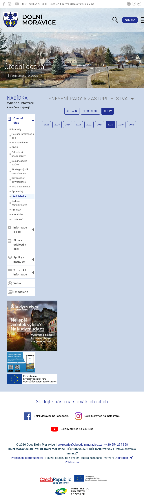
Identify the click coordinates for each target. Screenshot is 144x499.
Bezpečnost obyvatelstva (19, 179)
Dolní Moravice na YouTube (72, 429)
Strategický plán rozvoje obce (20, 171)
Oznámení (17, 219)
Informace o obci (17, 229)
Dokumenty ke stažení (19, 162)
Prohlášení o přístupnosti (27, 458)
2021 (99, 124)
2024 (67, 124)
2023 (78, 124)
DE (139, 4)
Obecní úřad (15, 120)
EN (134, 4)
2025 (57, 124)
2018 (131, 124)
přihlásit (130, 20)
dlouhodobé (90, 111)
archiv (107, 111)
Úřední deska (19, 196)
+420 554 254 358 (116, 444)
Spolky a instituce (16, 259)
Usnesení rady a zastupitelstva (86, 98)
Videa (14, 283)
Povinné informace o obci (23, 135)
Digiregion (121, 458)
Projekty (16, 209)
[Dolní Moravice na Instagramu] (9, 4)
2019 (120, 124)
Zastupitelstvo (20, 142)
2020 (110, 124)
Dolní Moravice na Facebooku (46, 416)
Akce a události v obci (17, 245)
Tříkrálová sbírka (21, 186)
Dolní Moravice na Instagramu (97, 416)
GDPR (15, 147)
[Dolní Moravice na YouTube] (17, 4)
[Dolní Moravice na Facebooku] (4, 4)
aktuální (71, 111)
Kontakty (16, 129)
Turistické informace (17, 272)
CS (129, 4)
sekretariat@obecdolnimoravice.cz (79, 444)
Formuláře (17, 214)
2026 (46, 124)
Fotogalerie (18, 292)
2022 (89, 124)
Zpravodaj (17, 191)
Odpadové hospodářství (19, 154)
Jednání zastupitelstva (19, 203)
